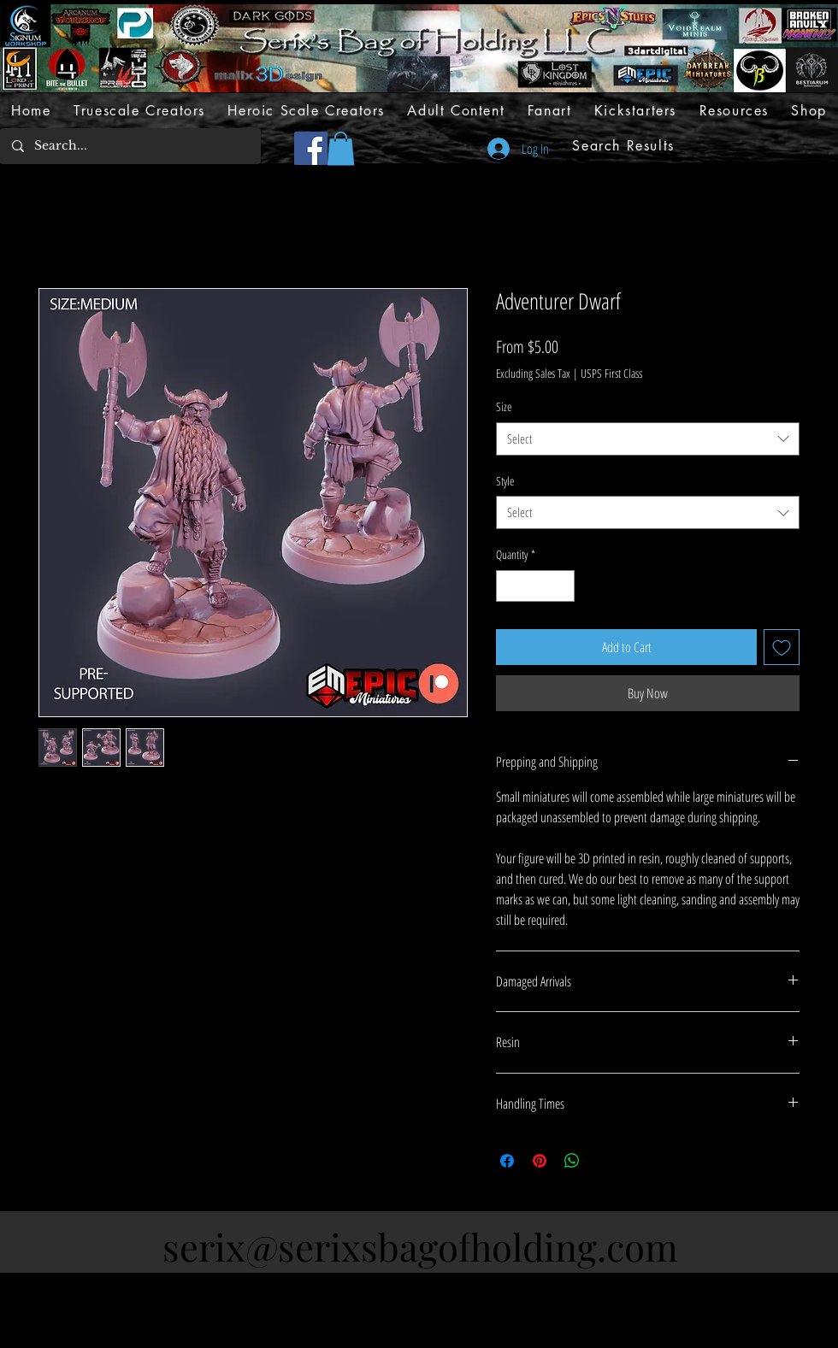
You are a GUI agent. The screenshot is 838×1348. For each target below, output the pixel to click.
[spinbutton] (535, 586)
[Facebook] (311, 148)
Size (503, 406)
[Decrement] (509, 586)
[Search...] (129, 146)
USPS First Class (611, 373)
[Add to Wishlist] (782, 647)
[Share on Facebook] (507, 1161)
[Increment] (561, 586)
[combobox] (648, 439)
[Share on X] (604, 1161)
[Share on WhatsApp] (572, 1161)
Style (505, 481)
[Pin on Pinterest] (539, 1161)
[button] (341, 148)
